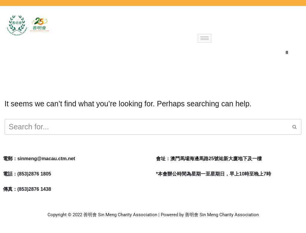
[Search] (146, 127)
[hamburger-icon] (204, 38)
